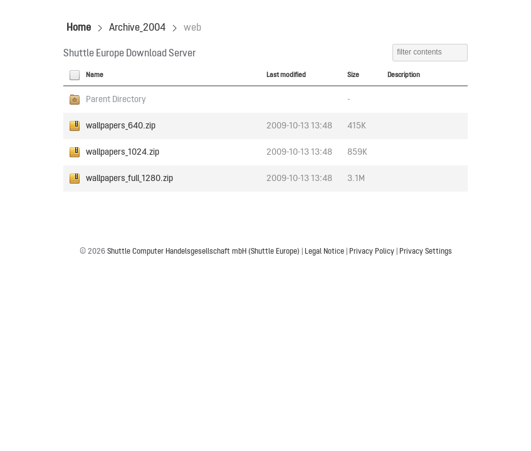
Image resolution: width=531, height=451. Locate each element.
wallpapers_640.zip (120, 126)
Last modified (286, 75)
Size (353, 75)
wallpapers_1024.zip (122, 152)
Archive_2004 (137, 28)
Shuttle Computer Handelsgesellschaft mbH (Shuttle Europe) (203, 252)
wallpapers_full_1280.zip (129, 178)
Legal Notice (324, 252)
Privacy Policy (371, 252)
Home (78, 28)
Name (94, 75)
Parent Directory (116, 99)
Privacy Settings (425, 252)
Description (403, 75)
